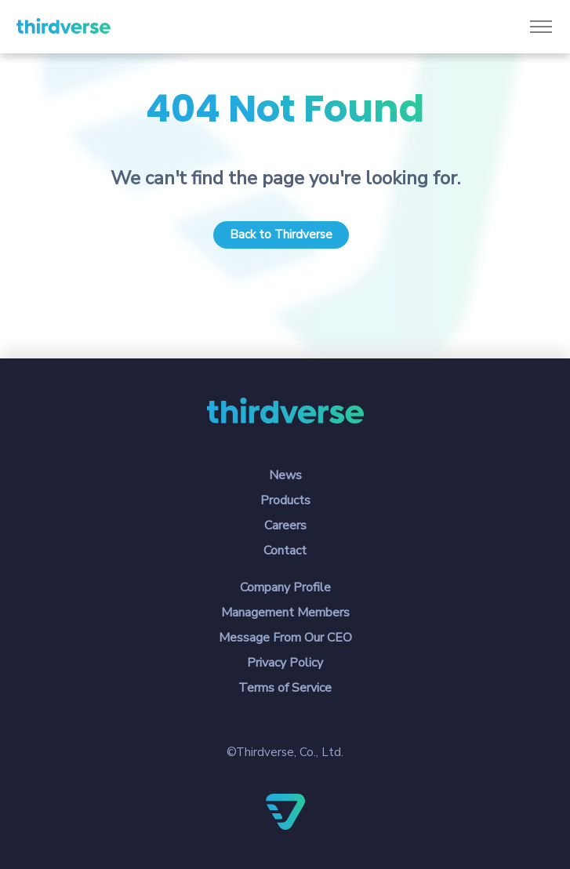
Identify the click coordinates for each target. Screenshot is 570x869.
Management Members (285, 612)
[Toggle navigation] (541, 27)
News (285, 475)
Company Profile (285, 587)
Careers (285, 525)
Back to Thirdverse (281, 234)
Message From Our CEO (285, 637)
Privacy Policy (285, 662)
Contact (285, 550)
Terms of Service (285, 687)
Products (285, 500)
